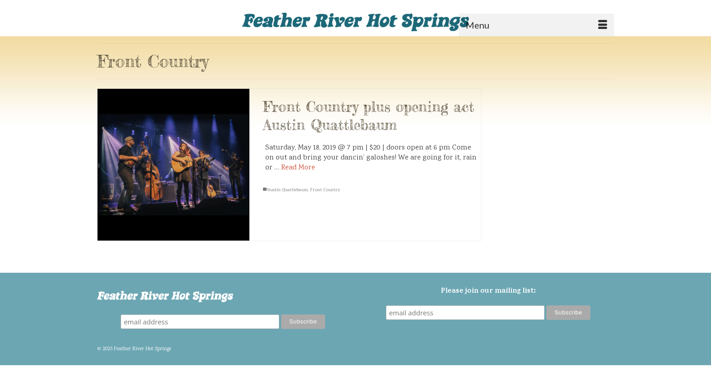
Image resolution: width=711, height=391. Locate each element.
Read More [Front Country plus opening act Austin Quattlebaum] (298, 168)
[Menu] (536, 25)
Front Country (325, 191)
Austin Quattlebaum (288, 191)
